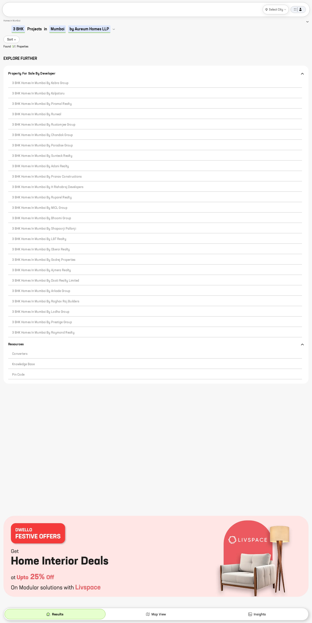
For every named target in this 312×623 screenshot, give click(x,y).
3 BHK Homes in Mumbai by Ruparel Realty (42, 197)
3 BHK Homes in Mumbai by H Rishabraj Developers (47, 187)
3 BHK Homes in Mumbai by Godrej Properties (44, 259)
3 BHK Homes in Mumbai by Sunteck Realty (42, 155)
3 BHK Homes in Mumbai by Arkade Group (41, 291)
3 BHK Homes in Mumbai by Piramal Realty (42, 103)
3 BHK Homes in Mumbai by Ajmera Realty (41, 270)
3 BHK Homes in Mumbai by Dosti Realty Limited (45, 280)
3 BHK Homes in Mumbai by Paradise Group (42, 145)
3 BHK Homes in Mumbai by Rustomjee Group (43, 124)
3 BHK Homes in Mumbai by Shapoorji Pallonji (44, 228)
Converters (20, 353)
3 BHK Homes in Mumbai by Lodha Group (40, 311)
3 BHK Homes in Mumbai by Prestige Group (42, 322)
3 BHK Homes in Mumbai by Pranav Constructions (47, 176)
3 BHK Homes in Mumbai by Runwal (36, 114)
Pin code (18, 374)
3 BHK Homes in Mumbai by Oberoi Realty (41, 249)
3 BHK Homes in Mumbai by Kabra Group (40, 83)
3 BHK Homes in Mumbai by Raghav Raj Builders (45, 301)
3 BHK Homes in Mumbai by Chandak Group (42, 135)
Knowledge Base (23, 364)
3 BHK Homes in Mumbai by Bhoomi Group (41, 218)
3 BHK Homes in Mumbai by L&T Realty (39, 239)
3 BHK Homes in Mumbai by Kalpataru (38, 93)
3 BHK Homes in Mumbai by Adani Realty (40, 166)
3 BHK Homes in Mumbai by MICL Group (39, 207)
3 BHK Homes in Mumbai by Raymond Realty (43, 332)
